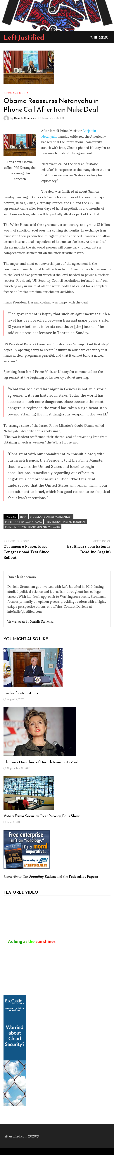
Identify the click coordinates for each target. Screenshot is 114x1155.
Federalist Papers (83, 876)
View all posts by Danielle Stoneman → (32, 621)
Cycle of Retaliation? (21, 693)
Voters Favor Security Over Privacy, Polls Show (42, 816)
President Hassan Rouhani (66, 521)
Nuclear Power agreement (51, 516)
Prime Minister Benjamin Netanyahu (32, 526)
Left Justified (24, 37)
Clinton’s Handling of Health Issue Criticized (41, 762)
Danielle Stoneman (25, 118)
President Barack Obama (23, 521)
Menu (101, 37)
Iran (23, 516)
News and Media (16, 92)
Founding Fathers (42, 876)
